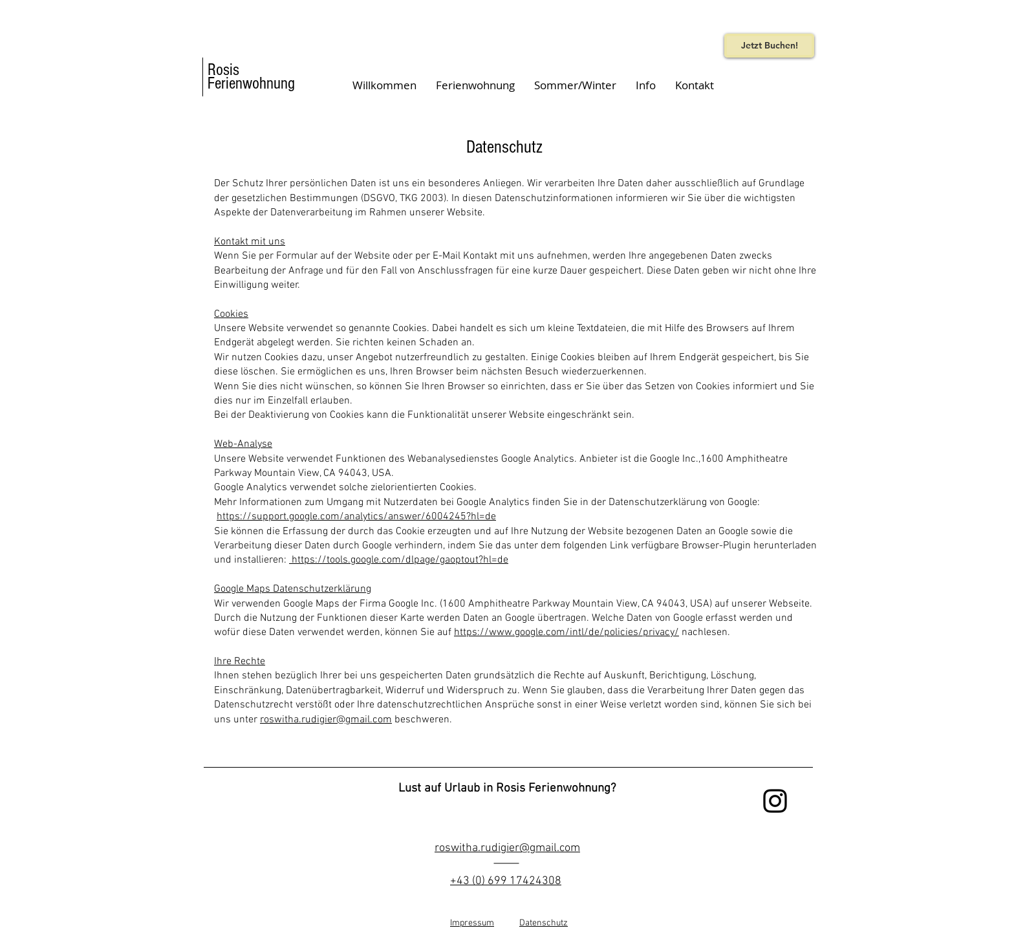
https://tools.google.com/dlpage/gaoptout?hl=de (398, 560)
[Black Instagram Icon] (775, 801)
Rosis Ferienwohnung (251, 76)
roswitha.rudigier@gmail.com (326, 719)
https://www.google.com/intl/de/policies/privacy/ (566, 632)
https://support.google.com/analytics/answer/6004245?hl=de (356, 516)
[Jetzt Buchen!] (769, 46)
